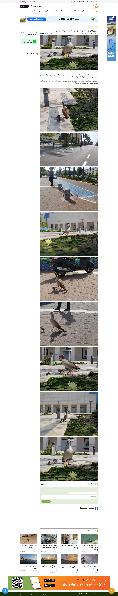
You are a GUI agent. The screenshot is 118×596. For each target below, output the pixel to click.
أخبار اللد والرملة (68, 11)
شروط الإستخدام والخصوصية (26, 594)
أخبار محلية (89, 11)
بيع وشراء (51, 11)
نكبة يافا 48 (59, 11)
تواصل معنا (43, 594)
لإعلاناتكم (37, 594)
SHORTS (76, 11)
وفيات (38, 11)
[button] (113, 17)
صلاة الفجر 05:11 (32, 1)
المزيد (33, 11)
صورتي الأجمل (90, 27)
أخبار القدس (44, 11)
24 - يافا (73, 1)
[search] (35, 6)
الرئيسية (96, 11)
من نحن (49, 594)
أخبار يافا (83, 11)
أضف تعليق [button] (46, 501)
